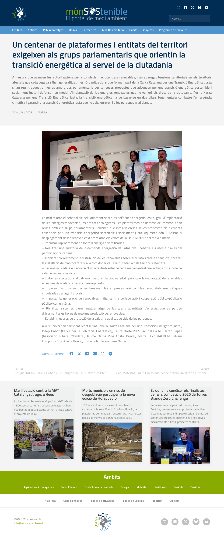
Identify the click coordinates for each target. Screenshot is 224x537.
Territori (195, 487)
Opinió (73, 30)
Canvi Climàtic (69, 487)
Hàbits (133, 30)
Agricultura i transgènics (39, 487)
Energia (125, 487)
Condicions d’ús (72, 501)
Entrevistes (89, 30)
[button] (71, 354)
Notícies (32, 30)
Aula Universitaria (113, 30)
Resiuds (178, 487)
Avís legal (50, 501)
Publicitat (156, 501)
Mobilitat (142, 487)
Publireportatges (53, 30)
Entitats (17, 30)
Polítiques (161, 487)
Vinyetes (148, 30)
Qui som (174, 501)
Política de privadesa (101, 501)
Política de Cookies (132, 501)
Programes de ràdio (173, 30)
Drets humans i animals (99, 487)
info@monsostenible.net (28, 523)
